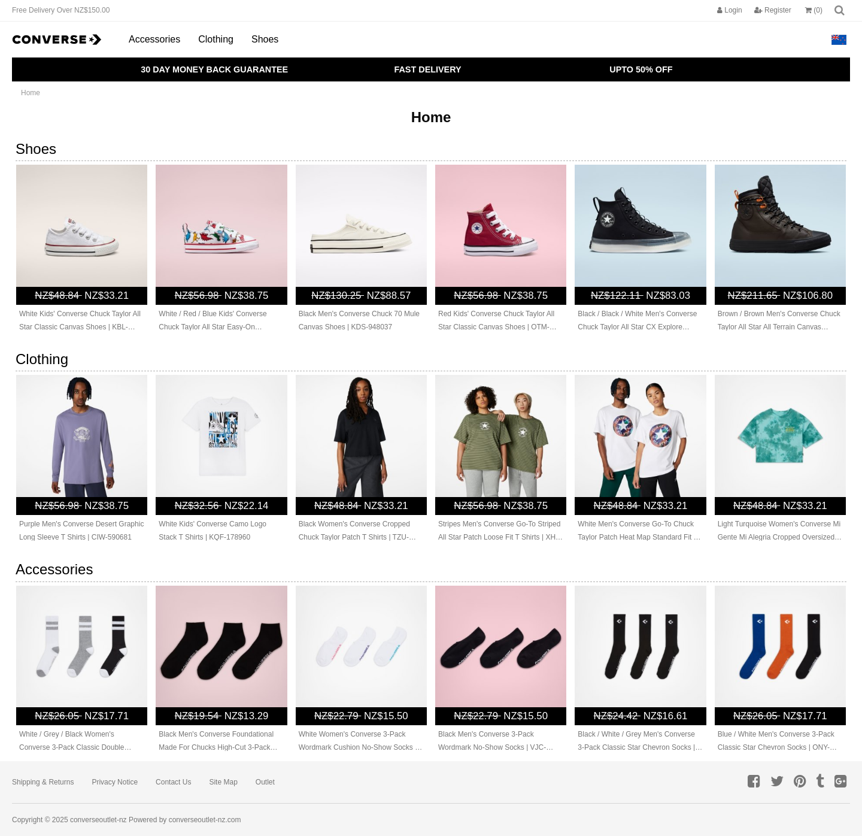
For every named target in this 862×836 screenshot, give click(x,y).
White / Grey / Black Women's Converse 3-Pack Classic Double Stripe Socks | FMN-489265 (71, 742)
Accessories (154, 39)
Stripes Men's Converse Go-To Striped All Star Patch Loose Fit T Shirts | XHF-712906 (500, 532)
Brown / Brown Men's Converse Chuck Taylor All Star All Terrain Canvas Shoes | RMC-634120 (779, 322)
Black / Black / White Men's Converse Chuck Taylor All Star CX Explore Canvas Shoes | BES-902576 (637, 322)
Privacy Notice (115, 782)
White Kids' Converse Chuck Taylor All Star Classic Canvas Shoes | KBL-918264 (80, 322)
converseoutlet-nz (98, 820)
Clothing (215, 39)
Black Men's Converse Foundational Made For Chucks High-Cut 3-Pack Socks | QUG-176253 (216, 742)
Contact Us (173, 782)
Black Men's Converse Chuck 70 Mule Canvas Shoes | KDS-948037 (359, 320)
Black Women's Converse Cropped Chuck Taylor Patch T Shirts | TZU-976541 (354, 532)
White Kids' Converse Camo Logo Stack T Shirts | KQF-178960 (212, 530)
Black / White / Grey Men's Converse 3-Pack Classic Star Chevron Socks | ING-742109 (636, 742)
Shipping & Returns (43, 782)
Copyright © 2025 (41, 820)
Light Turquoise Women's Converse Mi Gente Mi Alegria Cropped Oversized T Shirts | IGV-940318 (779, 532)
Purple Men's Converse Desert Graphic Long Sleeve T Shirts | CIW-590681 (81, 530)
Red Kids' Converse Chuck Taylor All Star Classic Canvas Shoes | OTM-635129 (496, 322)
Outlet (265, 782)
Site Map (223, 782)
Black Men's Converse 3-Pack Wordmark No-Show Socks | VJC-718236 (492, 742)
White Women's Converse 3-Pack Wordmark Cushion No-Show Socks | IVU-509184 (358, 742)
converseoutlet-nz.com (205, 820)
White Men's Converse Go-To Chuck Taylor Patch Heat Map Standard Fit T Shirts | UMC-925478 (637, 532)
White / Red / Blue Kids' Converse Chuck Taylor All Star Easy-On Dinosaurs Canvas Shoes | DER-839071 (212, 322)
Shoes (264, 39)
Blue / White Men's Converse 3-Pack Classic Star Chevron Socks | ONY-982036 (776, 742)
